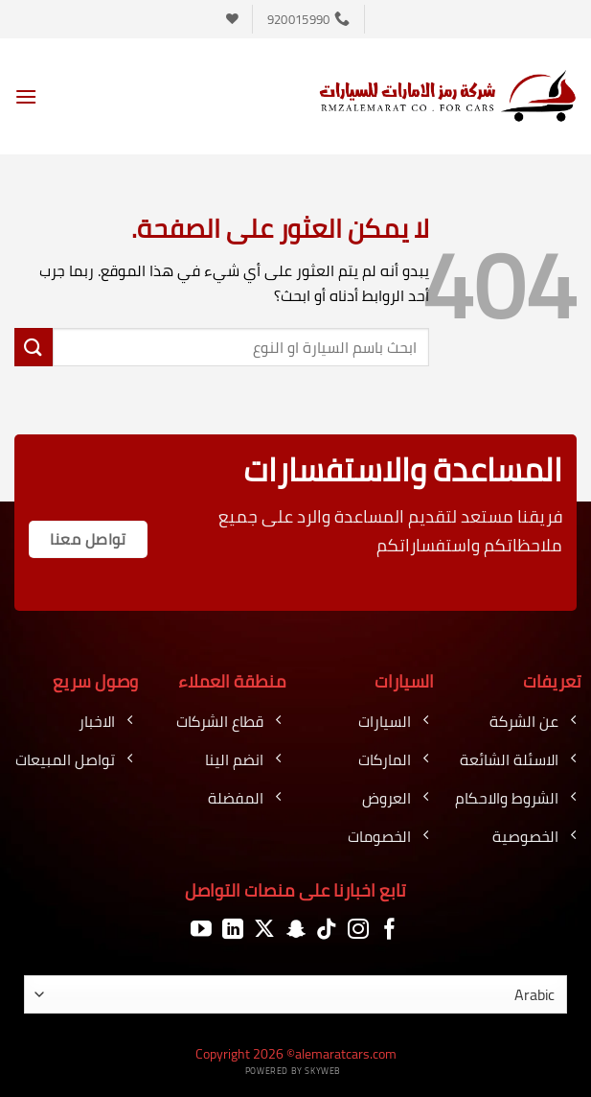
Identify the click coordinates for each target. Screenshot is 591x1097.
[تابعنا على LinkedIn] (232, 929)
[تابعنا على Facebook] (389, 929)
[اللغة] (295, 994)
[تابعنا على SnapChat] (296, 929)
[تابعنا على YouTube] (201, 929)
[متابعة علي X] (264, 929)
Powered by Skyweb (293, 1070)
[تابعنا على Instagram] (358, 929)
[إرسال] (33, 346)
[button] (25, 96)
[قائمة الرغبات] (232, 19)
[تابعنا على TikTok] (326, 929)
